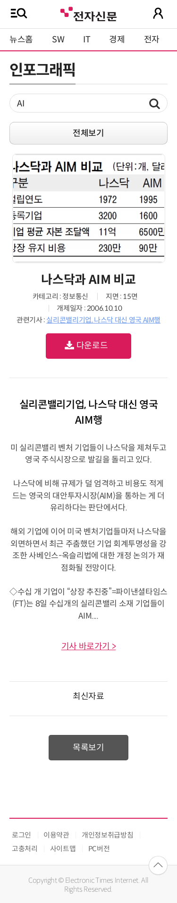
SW (58, 39)
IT (86, 39)
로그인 (21, 834)
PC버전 (99, 848)
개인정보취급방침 (107, 834)
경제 (117, 39)
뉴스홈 (21, 39)
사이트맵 (63, 848)
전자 (152, 39)
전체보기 (88, 133)
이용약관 (56, 834)
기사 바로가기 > (88, 646)
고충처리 (25, 848)
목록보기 (88, 747)
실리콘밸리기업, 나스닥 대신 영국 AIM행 (103, 319)
